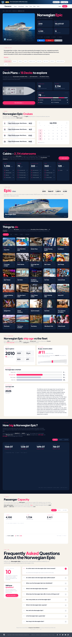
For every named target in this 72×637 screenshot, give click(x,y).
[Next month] (67, 123)
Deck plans (7, 61)
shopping (27, 234)
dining (16, 234)
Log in (60, 6)
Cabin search (64, 158)
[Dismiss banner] (70, 2)
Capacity (52, 61)
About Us (33, 634)
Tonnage (55, 439)
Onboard (54, 510)
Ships (27, 6)
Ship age (39, 61)
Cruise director (60, 61)
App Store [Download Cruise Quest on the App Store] (56, 2)
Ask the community (12, 595)
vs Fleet (65, 510)
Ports (31, 6)
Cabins (20, 61)
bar (11, 234)
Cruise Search (21, 6)
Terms (49, 634)
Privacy (53, 634)
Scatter (66, 439)
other (21, 234)
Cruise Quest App (44, 634)
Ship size (46, 61)
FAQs (6, 64)
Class (25, 61)
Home (15, 6)
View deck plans (19, 102)
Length (60, 439)
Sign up (64, 6)
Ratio (59, 510)
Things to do (32, 61)
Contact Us (38, 634)
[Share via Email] (58, 40)
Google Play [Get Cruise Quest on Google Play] (64, 2)
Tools (38, 6)
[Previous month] (39, 123)
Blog (34, 6)
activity (6, 234)
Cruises (14, 61)
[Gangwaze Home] (8, 6)
